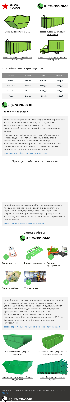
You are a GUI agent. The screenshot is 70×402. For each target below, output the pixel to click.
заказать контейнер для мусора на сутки (26, 153)
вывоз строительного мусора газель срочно (52, 58)
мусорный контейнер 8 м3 (17, 31)
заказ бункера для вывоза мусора (52, 378)
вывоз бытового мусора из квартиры (17, 352)
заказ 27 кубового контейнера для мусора (17, 58)
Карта (5, 392)
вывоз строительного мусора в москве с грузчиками (32, 326)
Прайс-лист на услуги (15, 111)
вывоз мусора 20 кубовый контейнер (52, 32)
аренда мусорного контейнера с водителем (17, 378)
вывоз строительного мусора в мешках (25, 223)
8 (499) (56, 6)
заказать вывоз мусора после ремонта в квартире (52, 352)
